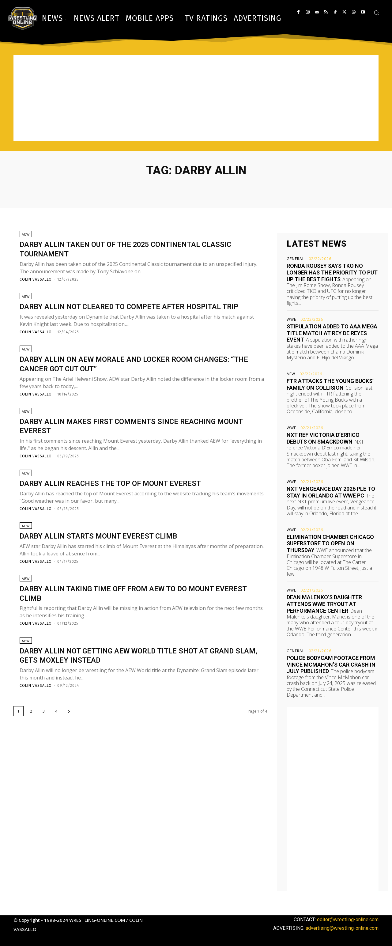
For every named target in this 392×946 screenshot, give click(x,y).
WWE (291, 319)
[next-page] (69, 738)
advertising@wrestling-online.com (342, 928)
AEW (26, 236)
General (295, 259)
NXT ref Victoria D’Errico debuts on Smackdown (323, 438)
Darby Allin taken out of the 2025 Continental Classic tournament (127, 251)
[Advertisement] (196, 98)
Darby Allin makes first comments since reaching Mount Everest (135, 443)
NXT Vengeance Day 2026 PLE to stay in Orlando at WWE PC (331, 492)
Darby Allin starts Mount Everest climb (113, 558)
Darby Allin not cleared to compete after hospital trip (138, 315)
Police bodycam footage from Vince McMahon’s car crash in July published (331, 664)
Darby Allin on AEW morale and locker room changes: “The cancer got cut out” (122, 379)
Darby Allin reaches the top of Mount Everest (127, 503)
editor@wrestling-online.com (348, 919)
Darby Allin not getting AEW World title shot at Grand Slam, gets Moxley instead (131, 681)
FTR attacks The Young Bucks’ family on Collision (330, 384)
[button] (376, 12)
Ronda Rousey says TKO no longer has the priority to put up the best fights (332, 272)
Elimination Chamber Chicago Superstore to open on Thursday (330, 543)
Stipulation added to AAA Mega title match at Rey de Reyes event (332, 333)
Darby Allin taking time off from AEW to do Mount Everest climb (136, 617)
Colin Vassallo (36, 281)
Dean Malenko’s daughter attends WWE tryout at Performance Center (324, 604)
